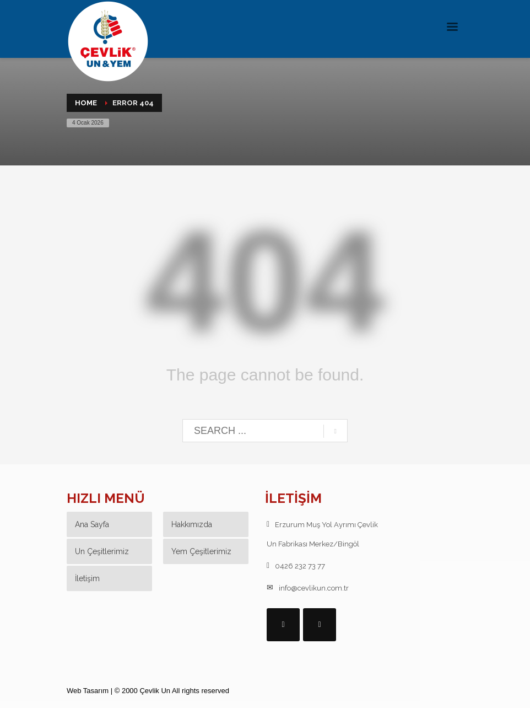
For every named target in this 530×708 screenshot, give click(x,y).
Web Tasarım (88, 690)
